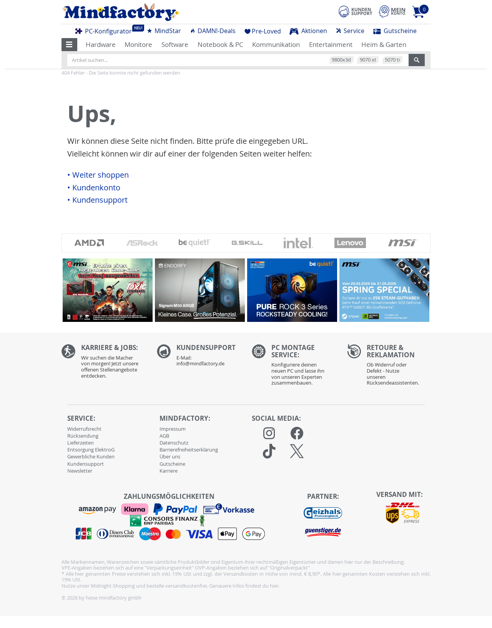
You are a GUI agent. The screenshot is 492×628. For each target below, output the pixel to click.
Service (350, 31)
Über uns (170, 456)
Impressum (173, 428)
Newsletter (79, 470)
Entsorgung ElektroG (91, 449)
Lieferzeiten (80, 442)
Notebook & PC (220, 44)
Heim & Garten (383, 44)
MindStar (163, 31)
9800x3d (341, 59)
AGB (164, 435)
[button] (69, 44)
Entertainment (330, 44)
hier (274, 585)
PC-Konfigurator (105, 30)
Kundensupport (85, 463)
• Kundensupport (97, 200)
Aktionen (308, 31)
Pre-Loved (262, 31)
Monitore (138, 44)
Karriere (169, 470)
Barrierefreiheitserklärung (189, 449)
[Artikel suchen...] (238, 60)
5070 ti (392, 59)
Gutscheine (395, 31)
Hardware (101, 44)
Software (174, 44)
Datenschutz (174, 442)
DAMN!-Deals (212, 31)
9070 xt (368, 59)
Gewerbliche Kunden (91, 456)
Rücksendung (82, 435)
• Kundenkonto (93, 188)
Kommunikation (276, 44)
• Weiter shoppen (98, 175)
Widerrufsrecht (84, 428)
